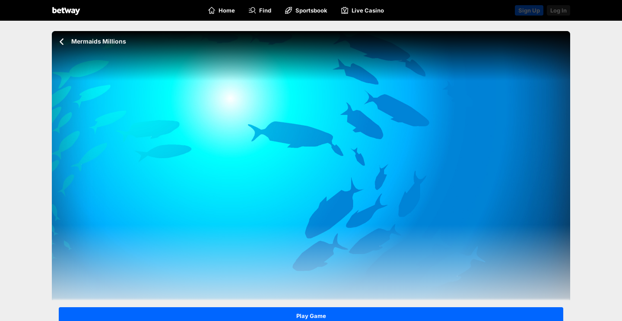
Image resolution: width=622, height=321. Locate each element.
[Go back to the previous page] (61, 41)
